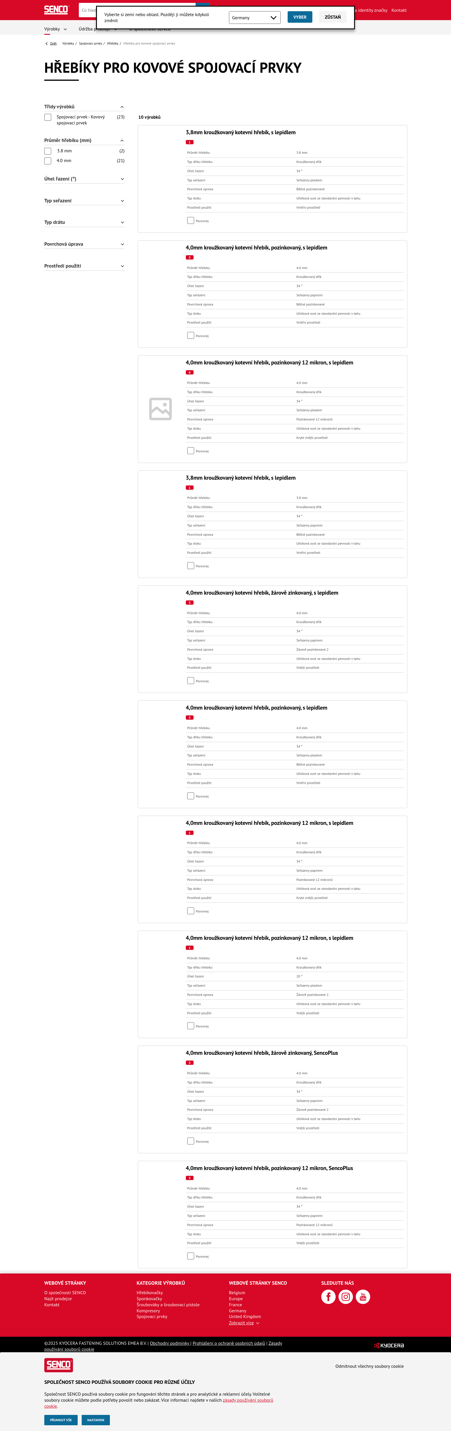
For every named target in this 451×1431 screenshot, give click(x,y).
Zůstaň (333, 17)
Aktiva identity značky (366, 10)
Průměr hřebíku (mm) (67, 140)
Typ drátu (54, 222)
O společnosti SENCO (65, 1292)
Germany (237, 1310)
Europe (236, 1298)
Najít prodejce (58, 1298)
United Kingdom (245, 1316)
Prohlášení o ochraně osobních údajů (229, 1343)
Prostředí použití (62, 266)
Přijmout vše (61, 1420)
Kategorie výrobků (161, 1283)
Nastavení (95, 1420)
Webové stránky (65, 1283)
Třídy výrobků (59, 107)
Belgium (237, 1292)
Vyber (300, 17)
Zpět (53, 43)
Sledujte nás (337, 1283)
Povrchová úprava (63, 244)
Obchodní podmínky (170, 1343)
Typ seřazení (58, 201)
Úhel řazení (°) (60, 179)
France (235, 1304)
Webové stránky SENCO (258, 1283)
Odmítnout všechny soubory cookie (369, 1366)
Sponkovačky (149, 1298)
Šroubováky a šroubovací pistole (168, 1304)
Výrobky (52, 29)
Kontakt (399, 10)
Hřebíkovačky (150, 1292)
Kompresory (148, 1310)
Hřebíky (112, 43)
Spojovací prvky (90, 43)
